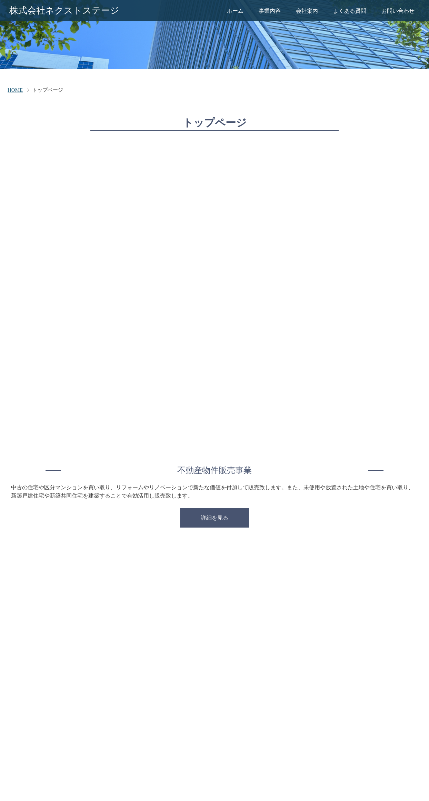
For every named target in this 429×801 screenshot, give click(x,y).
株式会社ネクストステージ (64, 11)
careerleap (225, 784)
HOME (15, 90)
